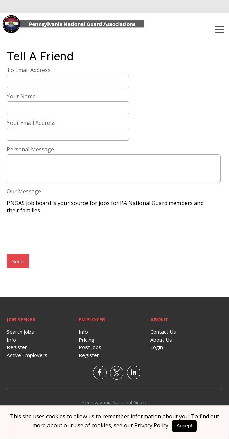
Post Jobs (90, 347)
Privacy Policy (151, 425)
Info (11, 339)
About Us (161, 339)
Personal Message (30, 149)
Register (17, 347)
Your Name (21, 96)
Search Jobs (20, 331)
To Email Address (29, 70)
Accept (184, 425)
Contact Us (163, 331)
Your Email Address (31, 123)
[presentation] (58, 235)
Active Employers (27, 354)
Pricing (86, 339)
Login (156, 347)
